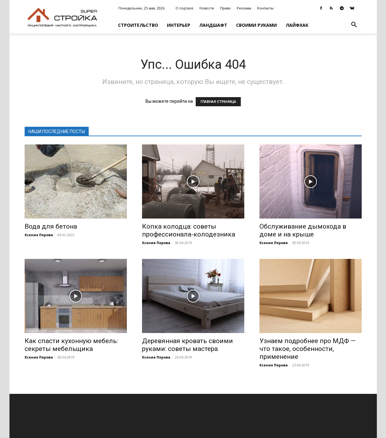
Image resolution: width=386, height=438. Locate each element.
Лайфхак (297, 25)
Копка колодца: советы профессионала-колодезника (188, 230)
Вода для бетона (51, 226)
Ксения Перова (39, 234)
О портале (184, 8)
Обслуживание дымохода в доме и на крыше (302, 230)
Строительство (138, 25)
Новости (206, 8)
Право (225, 8)
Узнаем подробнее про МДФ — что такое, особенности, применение (307, 348)
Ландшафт (213, 25)
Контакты (265, 8)
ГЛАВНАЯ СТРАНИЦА (218, 102)
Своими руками (256, 25)
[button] (354, 25)
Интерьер (178, 25)
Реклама (244, 8)
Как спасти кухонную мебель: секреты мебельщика (71, 345)
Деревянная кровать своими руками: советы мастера (187, 345)
